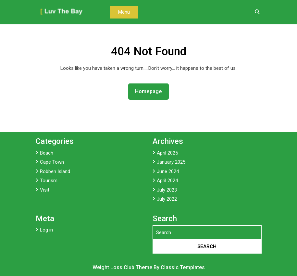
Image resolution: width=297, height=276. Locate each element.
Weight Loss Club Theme (123, 267)
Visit (44, 190)
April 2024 (167, 180)
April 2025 (167, 153)
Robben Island (55, 171)
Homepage (151, 90)
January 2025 (171, 162)
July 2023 (167, 190)
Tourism (48, 180)
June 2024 (168, 171)
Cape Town (52, 162)
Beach (46, 153)
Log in (46, 230)
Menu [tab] (124, 12)
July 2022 (167, 199)
